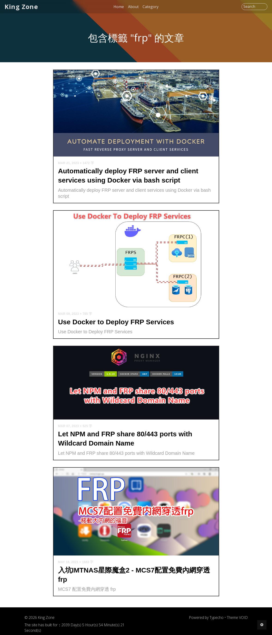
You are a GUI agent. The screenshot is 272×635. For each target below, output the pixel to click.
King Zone (21, 6)
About (133, 6)
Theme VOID (237, 617)
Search (249, 6)
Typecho (216, 617)
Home (119, 6)
